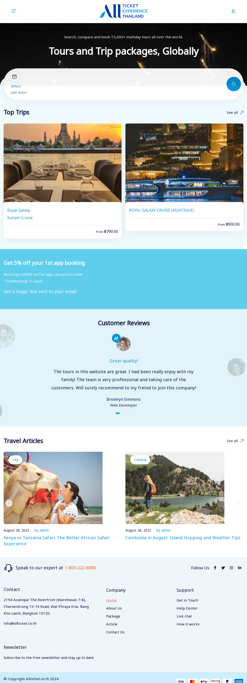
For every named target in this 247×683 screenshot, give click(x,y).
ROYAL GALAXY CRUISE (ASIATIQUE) (161, 218)
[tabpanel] (123, 377)
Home (111, 600)
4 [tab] (130, 419)
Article (111, 624)
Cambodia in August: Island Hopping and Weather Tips (182, 544)
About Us (114, 608)
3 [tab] (126, 419)
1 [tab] (118, 419)
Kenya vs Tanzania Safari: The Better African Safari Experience (57, 547)
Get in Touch (187, 600)
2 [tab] (123, 419)
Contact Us (115, 632)
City (15, 466)
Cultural (140, 466)
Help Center (187, 608)
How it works (188, 624)
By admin (41, 536)
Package (113, 616)
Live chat (184, 616)
